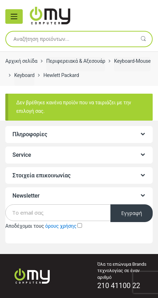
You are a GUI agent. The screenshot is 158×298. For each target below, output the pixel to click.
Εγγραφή (131, 213)
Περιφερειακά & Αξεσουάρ (75, 61)
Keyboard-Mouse (132, 61)
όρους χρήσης (60, 226)
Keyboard (24, 75)
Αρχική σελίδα (21, 61)
